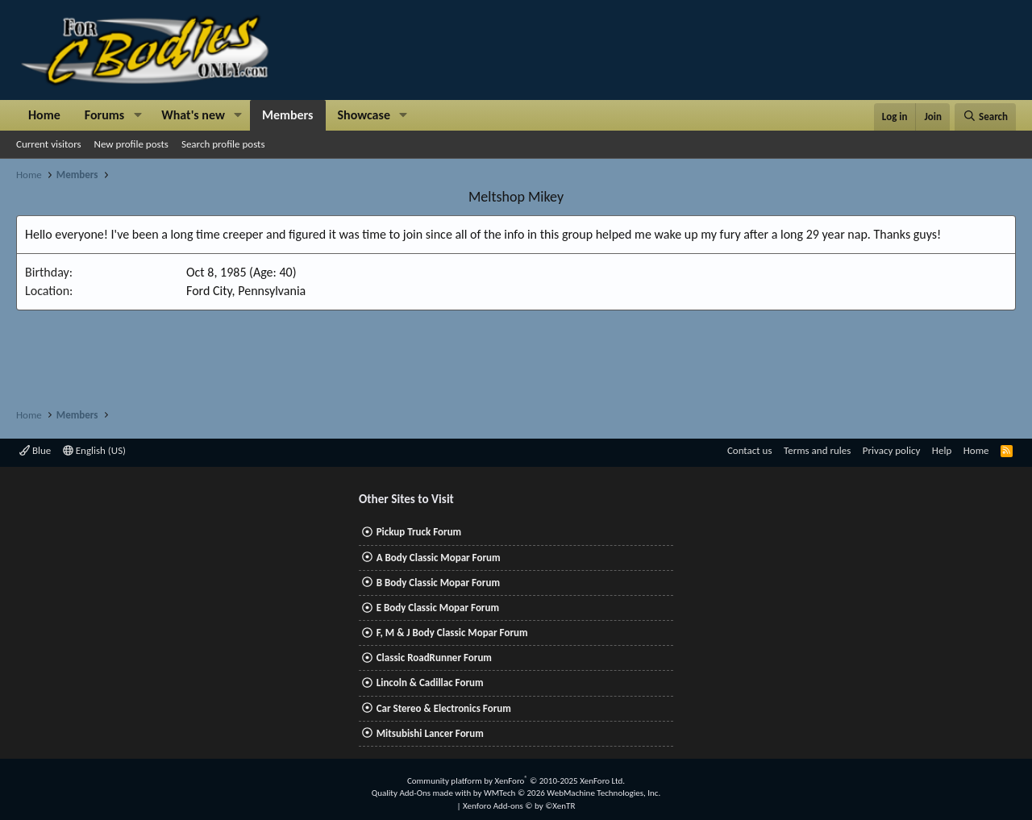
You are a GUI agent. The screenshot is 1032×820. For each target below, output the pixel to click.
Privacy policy (892, 450)
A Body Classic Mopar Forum (439, 558)
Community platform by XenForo (516, 781)
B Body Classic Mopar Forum (438, 582)
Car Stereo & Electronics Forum (444, 708)
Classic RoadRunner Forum (434, 657)
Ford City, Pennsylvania (246, 290)
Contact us (749, 450)
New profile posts (131, 144)
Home (44, 115)
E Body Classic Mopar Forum (438, 607)
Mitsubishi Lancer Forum (430, 733)
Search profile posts (223, 144)
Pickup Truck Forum (419, 532)
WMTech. (572, 793)
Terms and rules (817, 450)
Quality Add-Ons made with (422, 793)
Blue (35, 450)
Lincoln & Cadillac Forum (430, 682)
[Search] (985, 117)
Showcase (364, 115)
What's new (193, 115)
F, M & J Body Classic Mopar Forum (452, 632)
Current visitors (48, 144)
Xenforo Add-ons (519, 806)
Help (941, 450)
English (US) (94, 450)
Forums (104, 115)
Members (288, 115)
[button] (137, 115)
